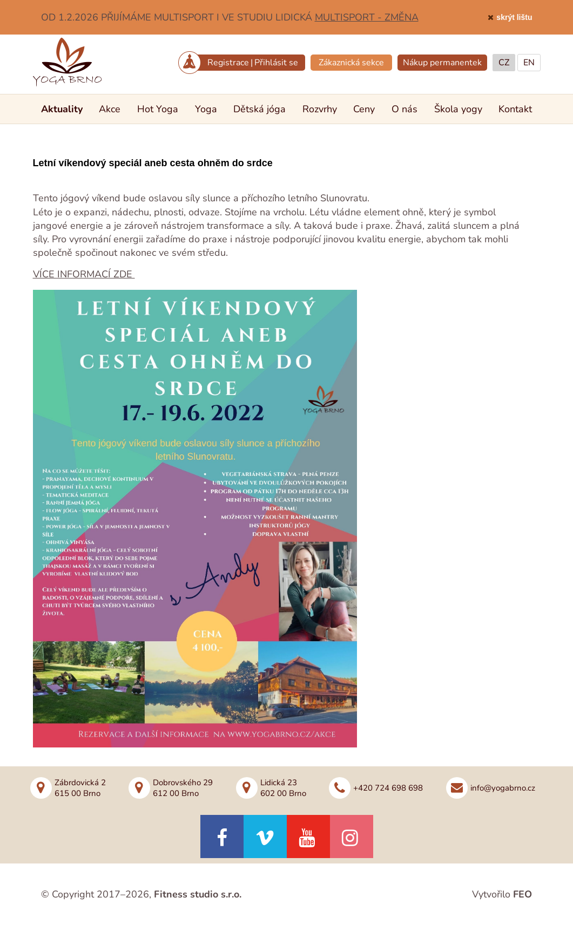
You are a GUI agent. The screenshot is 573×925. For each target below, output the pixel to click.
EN (529, 63)
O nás (404, 109)
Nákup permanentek (442, 63)
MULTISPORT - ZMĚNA (367, 17)
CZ (503, 63)
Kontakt (515, 109)
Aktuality (62, 109)
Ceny (364, 109)
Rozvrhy (319, 109)
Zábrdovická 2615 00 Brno (80, 788)
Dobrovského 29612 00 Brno (183, 788)
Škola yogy (458, 109)
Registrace (228, 63)
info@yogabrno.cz (502, 788)
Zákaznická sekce (351, 63)
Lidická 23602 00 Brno (283, 788)
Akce (109, 109)
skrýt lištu (514, 17)
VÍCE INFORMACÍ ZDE (84, 274)
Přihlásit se (276, 63)
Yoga (206, 109)
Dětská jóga (259, 109)
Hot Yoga (157, 109)
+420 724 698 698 (388, 788)
